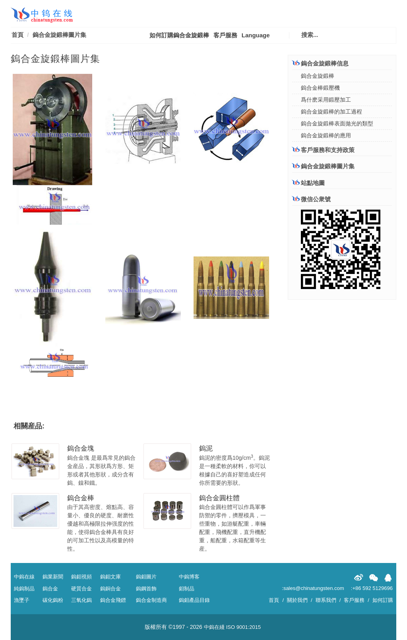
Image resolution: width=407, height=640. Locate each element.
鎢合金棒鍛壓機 (320, 88)
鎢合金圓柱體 (219, 498)
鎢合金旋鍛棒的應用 (326, 135)
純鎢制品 (24, 589)
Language (256, 35)
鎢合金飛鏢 (113, 600)
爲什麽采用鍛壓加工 (326, 99)
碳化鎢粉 (53, 600)
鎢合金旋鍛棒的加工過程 (331, 111)
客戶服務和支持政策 (323, 150)
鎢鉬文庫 (110, 577)
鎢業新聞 (53, 577)
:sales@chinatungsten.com (313, 588)
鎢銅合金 (110, 589)
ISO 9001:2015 (243, 627)
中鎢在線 (24, 577)
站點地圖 (308, 182)
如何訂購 (382, 600)
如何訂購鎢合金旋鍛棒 (179, 35)
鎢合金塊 (80, 448)
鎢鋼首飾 (146, 589)
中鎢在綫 (214, 627)
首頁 (17, 34)
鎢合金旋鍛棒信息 (320, 63)
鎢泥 (206, 448)
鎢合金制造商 (151, 600)
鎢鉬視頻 (81, 577)
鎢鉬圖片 (146, 577)
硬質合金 (81, 589)
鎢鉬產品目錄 (194, 600)
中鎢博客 (189, 577)
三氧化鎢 (81, 600)
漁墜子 (21, 600)
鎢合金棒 (80, 498)
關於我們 (297, 600)
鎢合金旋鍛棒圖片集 (59, 34)
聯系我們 (326, 600)
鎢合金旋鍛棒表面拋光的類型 (337, 123)
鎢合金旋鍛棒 (317, 76)
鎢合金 (50, 589)
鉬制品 (186, 589)
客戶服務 (225, 35)
